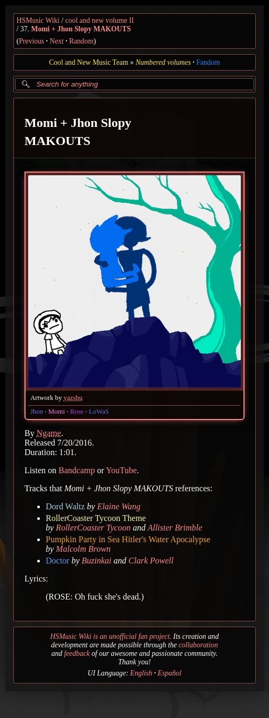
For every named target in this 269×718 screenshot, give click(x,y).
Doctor (57, 560)
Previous (32, 41)
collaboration (198, 645)
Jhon (36, 411)
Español (170, 673)
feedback (76, 653)
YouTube (121, 470)
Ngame (49, 433)
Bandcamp (76, 470)
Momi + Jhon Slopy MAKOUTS (81, 29)
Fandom (208, 62)
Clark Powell (151, 560)
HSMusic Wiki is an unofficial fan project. (111, 636)
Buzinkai (97, 560)
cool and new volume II (99, 20)
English (141, 673)
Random (81, 41)
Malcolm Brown (83, 548)
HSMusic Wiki (38, 20)
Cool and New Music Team (88, 62)
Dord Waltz (65, 506)
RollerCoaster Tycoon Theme (96, 518)
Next (56, 41)
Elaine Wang (119, 506)
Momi (56, 411)
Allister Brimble (175, 527)
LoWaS (99, 411)
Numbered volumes (163, 62)
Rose (77, 411)
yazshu (73, 397)
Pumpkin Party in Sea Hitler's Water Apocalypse (128, 539)
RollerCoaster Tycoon (93, 527)
